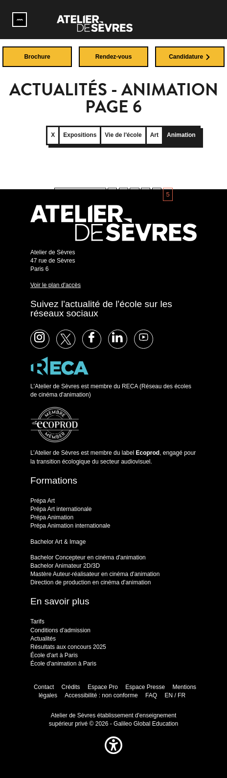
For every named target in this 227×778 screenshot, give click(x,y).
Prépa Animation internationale (70, 525)
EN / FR (174, 695)
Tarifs (37, 621)
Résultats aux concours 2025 (68, 647)
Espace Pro (103, 687)
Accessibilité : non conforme (101, 695)
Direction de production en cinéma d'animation (90, 582)
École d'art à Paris (54, 655)
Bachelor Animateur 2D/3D (65, 565)
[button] (113, 756)
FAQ (151, 695)
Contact (44, 687)
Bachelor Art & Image (58, 541)
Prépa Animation (51, 517)
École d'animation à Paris (63, 663)
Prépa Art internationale (60, 509)
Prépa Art (42, 500)
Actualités (43, 638)
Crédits (71, 687)
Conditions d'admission (60, 630)
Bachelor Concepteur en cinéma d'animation (88, 557)
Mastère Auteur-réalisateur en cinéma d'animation (94, 574)
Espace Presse (145, 687)
